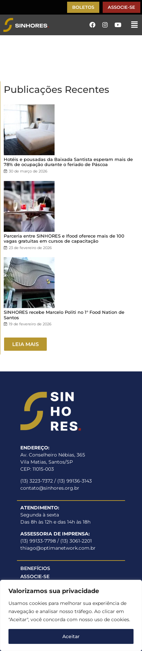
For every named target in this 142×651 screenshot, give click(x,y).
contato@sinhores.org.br (49, 488)
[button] (134, 24)
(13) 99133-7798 (38, 541)
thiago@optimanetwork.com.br (58, 548)
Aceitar (71, 636)
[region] (71, 615)
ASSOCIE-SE (34, 576)
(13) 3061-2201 (76, 541)
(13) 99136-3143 (74, 481)
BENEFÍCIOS (35, 568)
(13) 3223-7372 (36, 481)
